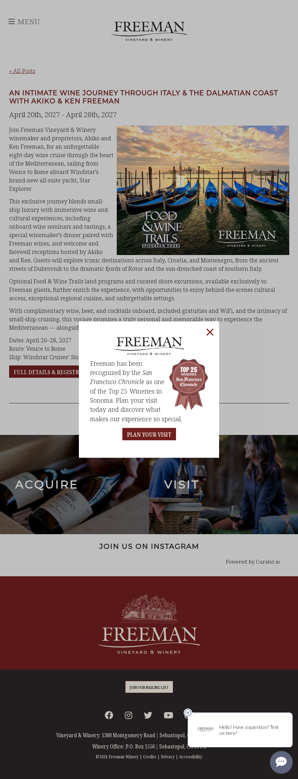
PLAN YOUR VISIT (149, 434)
